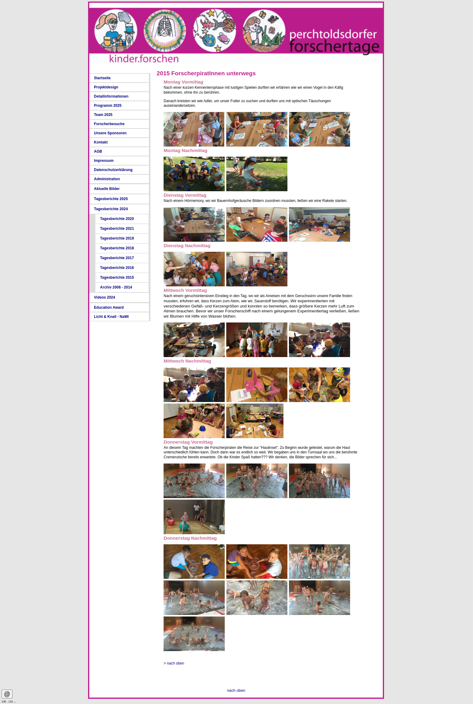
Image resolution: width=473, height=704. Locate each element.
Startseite (102, 78)
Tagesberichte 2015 (117, 277)
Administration (107, 179)
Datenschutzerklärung (113, 170)
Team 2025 (103, 115)
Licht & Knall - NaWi (111, 317)
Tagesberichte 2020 (117, 219)
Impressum (103, 160)
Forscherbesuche (109, 124)
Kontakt (101, 142)
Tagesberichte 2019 (117, 238)
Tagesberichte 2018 (117, 248)
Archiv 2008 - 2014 (116, 287)
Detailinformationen (111, 96)
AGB (98, 151)
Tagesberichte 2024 (111, 209)
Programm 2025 (107, 105)
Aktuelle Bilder (107, 189)
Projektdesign (106, 87)
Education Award (109, 307)
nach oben (175, 663)
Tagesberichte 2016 (117, 268)
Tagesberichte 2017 (117, 258)
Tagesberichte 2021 (117, 228)
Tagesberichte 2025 (111, 199)
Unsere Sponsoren (110, 133)
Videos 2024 (104, 297)
